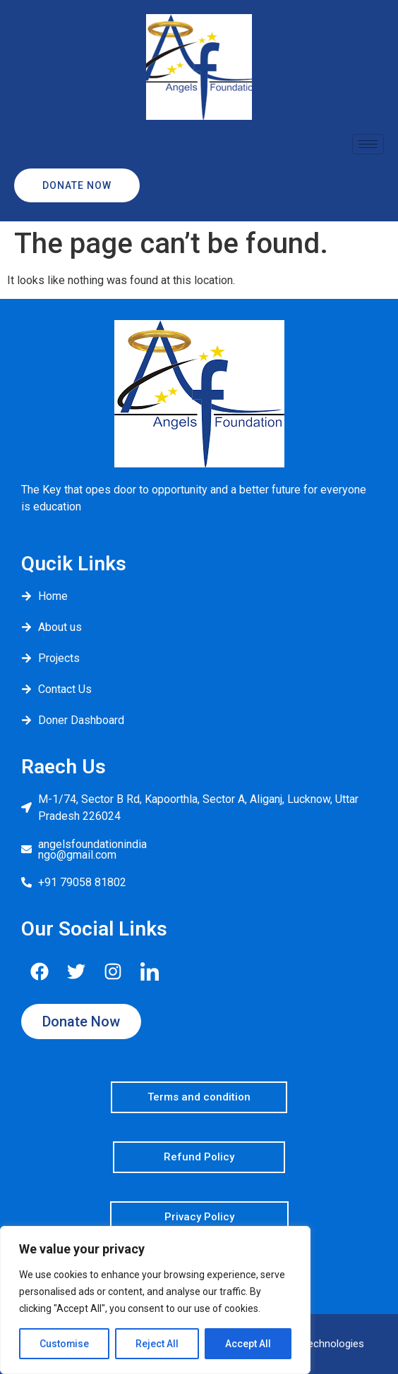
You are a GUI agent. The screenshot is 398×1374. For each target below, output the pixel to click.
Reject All (157, 1343)
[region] (155, 1300)
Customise (65, 1343)
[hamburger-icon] (368, 144)
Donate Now (62, 185)
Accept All (248, 1343)
